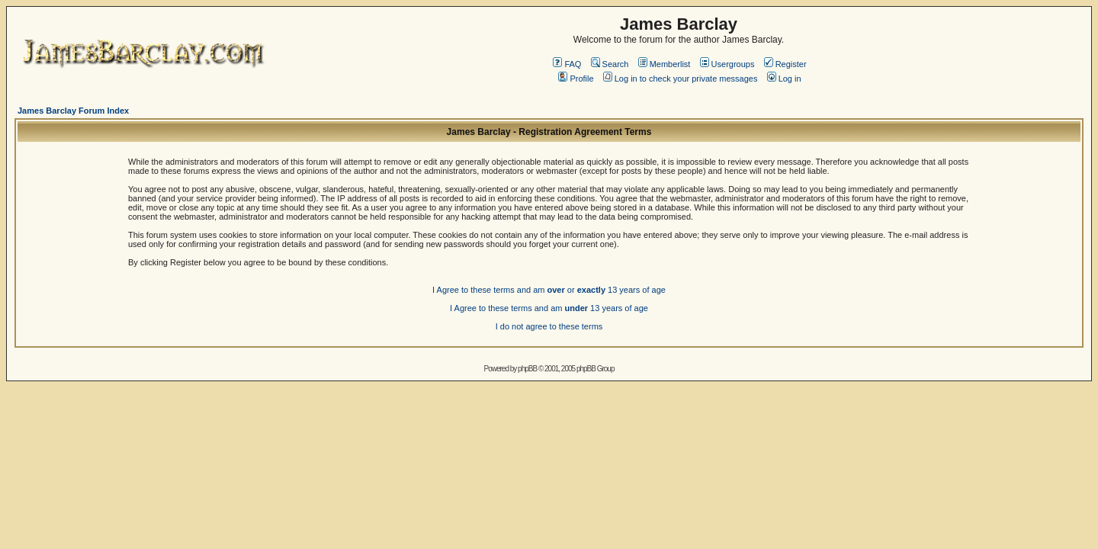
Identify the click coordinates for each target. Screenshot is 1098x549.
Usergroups (727, 64)
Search (610, 64)
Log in (784, 78)
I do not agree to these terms (549, 326)
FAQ (567, 64)
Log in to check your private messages (680, 78)
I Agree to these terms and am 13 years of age (549, 308)
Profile (575, 78)
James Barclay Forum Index (73, 110)
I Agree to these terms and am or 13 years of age (549, 289)
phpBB (527, 368)
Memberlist (664, 64)
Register (785, 64)
